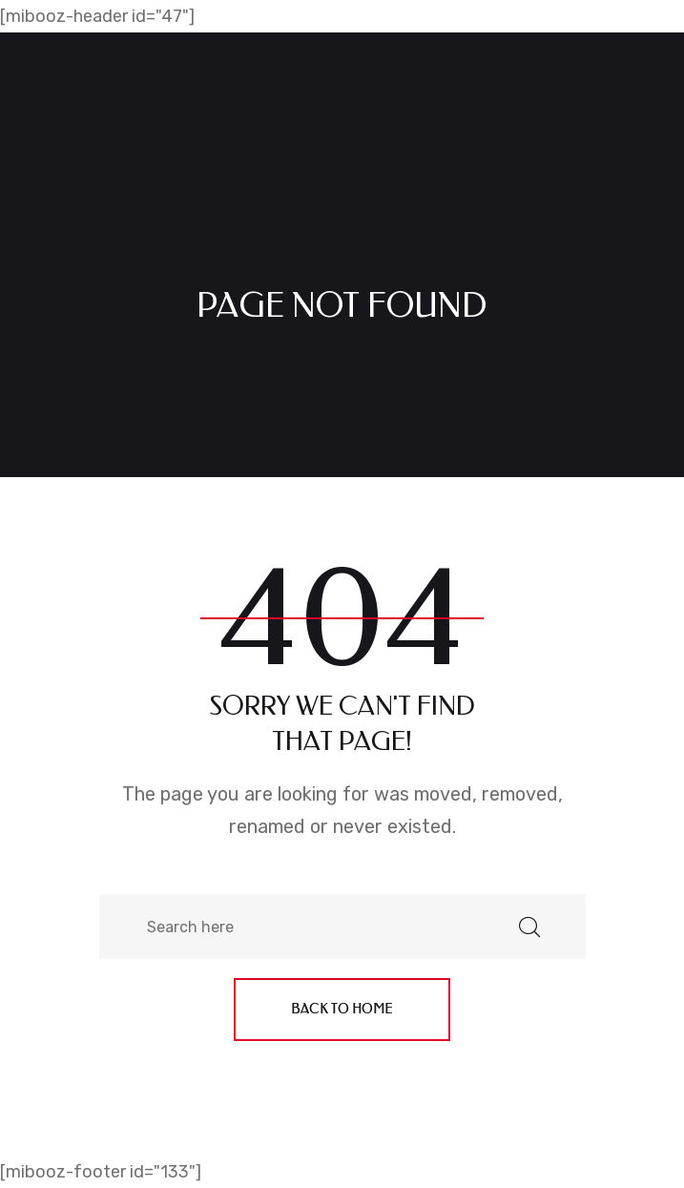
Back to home (342, 1009)
